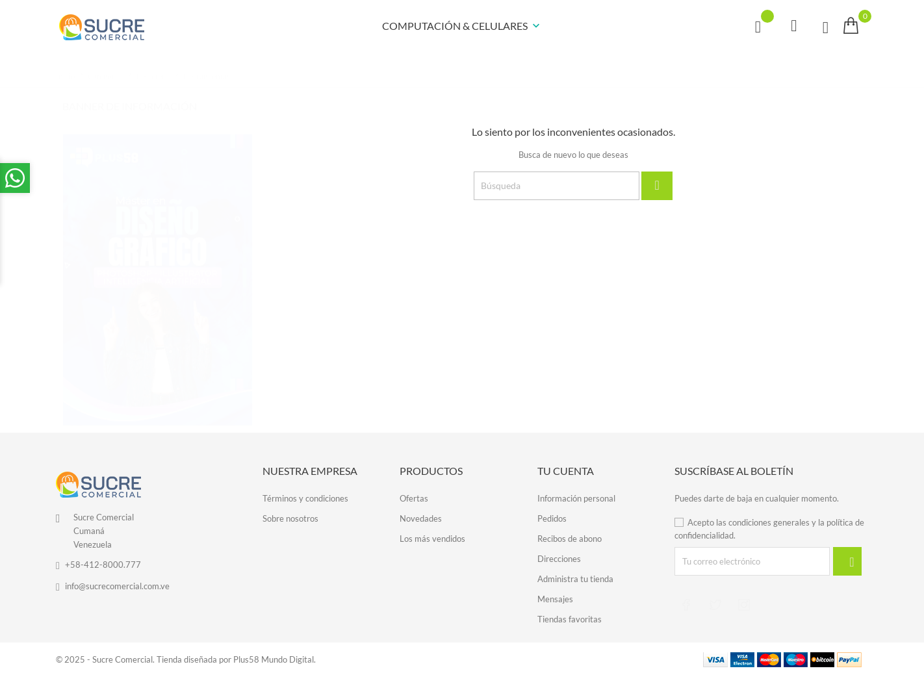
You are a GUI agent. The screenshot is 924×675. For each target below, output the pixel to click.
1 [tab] (244, 240)
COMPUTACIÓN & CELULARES (462, 26)
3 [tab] (244, 289)
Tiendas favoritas (569, 618)
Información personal (576, 497)
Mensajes (555, 598)
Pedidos (552, 518)
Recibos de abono (569, 538)
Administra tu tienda (575, 578)
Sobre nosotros (290, 518)
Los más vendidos (432, 538)
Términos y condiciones (305, 497)
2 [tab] (244, 265)
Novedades (421, 518)
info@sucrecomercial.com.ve (117, 586)
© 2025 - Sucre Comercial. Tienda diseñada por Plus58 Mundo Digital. (186, 659)
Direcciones (559, 558)
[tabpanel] (157, 267)
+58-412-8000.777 (103, 564)
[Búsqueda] (556, 186)
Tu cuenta (565, 471)
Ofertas (414, 497)
